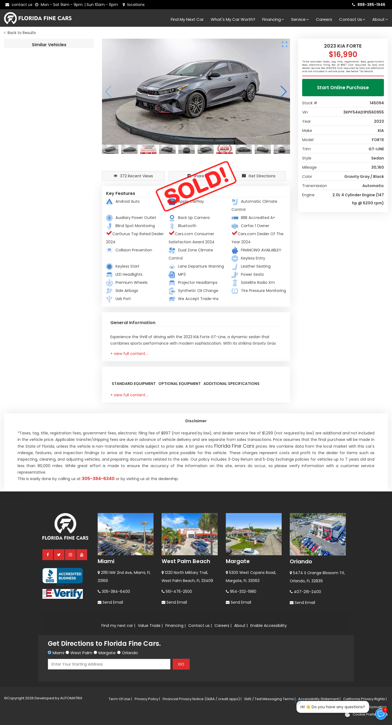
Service (300, 19)
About (380, 19)
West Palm (81, 653)
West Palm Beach (186, 561)
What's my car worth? (233, 19)
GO (181, 664)
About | (241, 625)
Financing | (175, 625)
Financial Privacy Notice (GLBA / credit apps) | (202, 698)
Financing (273, 19)
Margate (238, 561)
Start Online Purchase (343, 87)
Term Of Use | (120, 698)
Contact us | (200, 625)
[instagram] (70, 554)
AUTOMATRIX (70, 698)
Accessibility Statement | (319, 698)
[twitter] (59, 554)
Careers (324, 19)
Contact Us (352, 19)
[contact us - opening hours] (77, 4)
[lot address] (134, 4)
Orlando (301, 561)
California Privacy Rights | (365, 698)
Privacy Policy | (147, 698)
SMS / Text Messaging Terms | (269, 698)
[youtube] (82, 554)
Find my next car (187, 19)
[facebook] (48, 554)
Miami (106, 561)
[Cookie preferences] (366, 714)
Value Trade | (150, 625)
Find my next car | (118, 625)
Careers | (222, 625)
